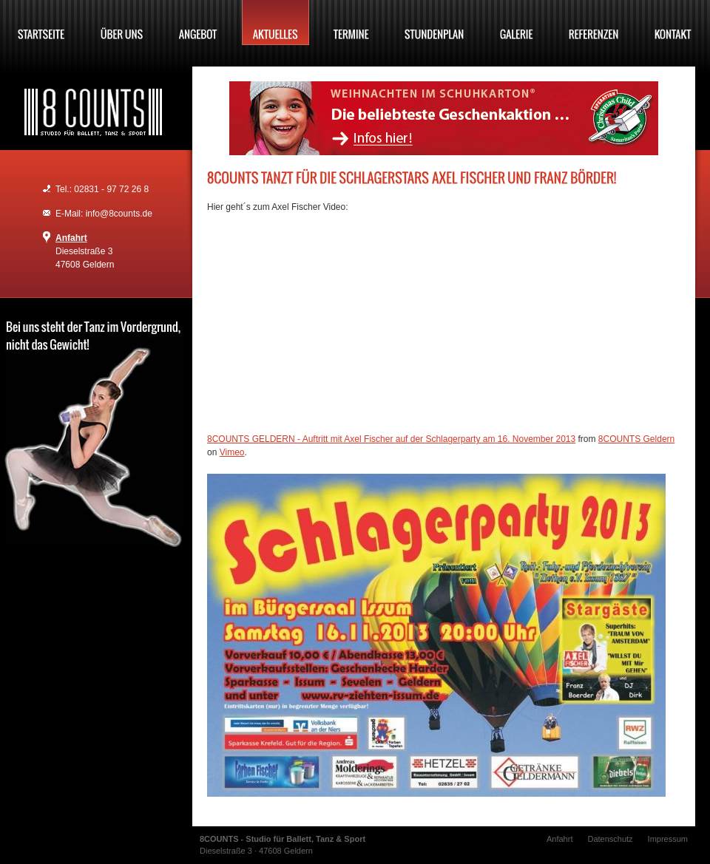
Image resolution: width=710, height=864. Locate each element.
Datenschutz (609, 838)
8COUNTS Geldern (636, 439)
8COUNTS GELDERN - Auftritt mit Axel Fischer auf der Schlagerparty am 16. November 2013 (391, 439)
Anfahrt (71, 238)
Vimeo (232, 452)
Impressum (668, 838)
